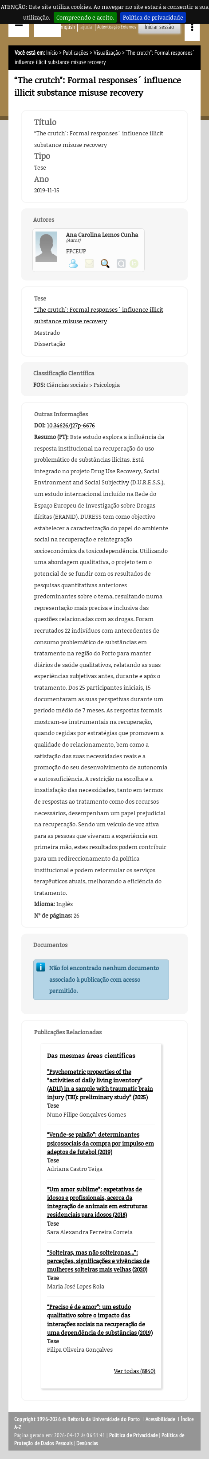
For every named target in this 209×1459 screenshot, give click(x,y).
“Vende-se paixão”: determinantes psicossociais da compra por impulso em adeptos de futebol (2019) (100, 1142)
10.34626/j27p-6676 (71, 425)
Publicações (75, 53)
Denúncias (87, 1443)
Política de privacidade (153, 17)
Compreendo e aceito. (85, 17)
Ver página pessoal (73, 263)
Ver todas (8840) (134, 1371)
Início (52, 53)
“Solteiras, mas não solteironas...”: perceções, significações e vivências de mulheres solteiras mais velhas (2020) (98, 1260)
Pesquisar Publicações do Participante (105, 263)
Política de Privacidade (133, 1435)
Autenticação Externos (116, 27)
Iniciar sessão (159, 27)
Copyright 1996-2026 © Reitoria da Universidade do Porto (77, 1419)
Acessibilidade (160, 1419)
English (67, 27)
